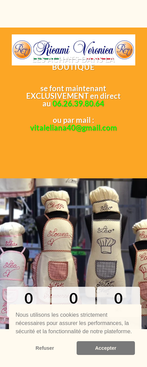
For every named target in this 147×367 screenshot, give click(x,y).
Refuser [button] (45, 348)
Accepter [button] (105, 348)
